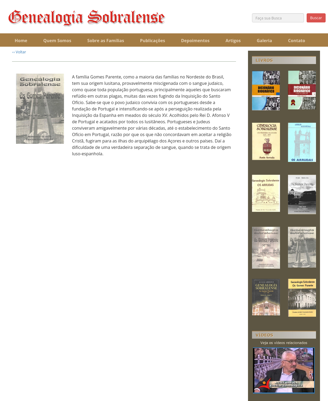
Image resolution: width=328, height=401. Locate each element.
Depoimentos (195, 40)
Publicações (152, 40)
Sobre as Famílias (105, 40)
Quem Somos (57, 40)
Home (21, 40)
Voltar (19, 51)
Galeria (264, 40)
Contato (296, 40)
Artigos (233, 40)
